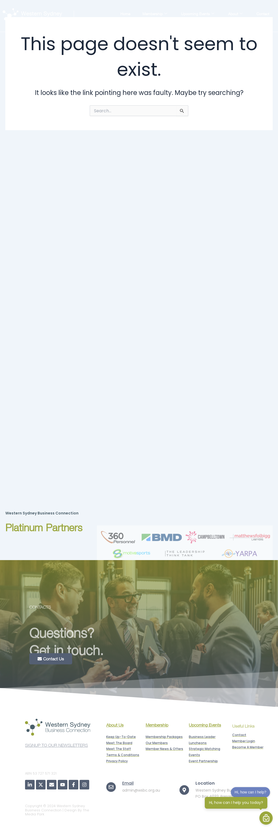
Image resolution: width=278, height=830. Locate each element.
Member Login (253, 19)
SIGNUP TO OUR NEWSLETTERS (56, 747)
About (235, 13)
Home (125, 13)
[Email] (111, 787)
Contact (262, 13)
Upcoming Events (197, 13)
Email (128, 783)
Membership (154, 13)
